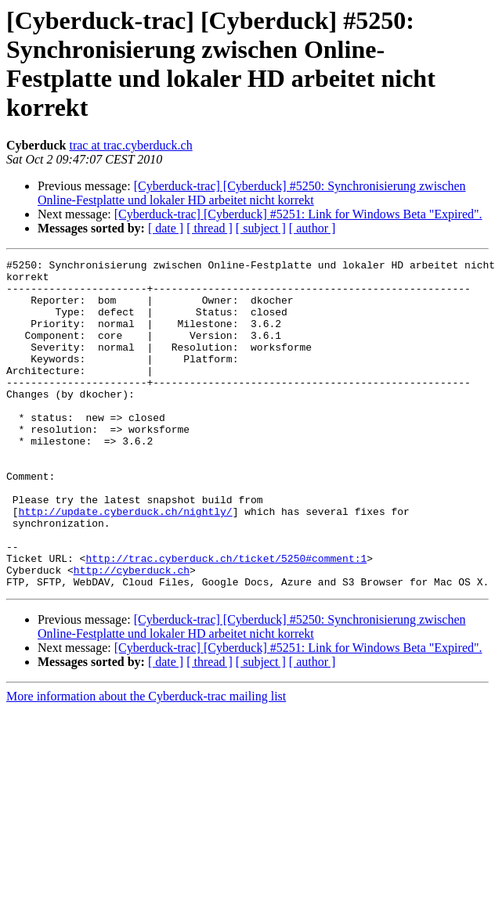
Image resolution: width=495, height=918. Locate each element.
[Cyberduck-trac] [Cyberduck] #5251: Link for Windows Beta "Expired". (298, 214)
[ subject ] (261, 228)
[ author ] (312, 228)
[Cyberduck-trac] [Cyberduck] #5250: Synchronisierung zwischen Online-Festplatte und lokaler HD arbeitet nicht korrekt (252, 193)
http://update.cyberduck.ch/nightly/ (126, 563)
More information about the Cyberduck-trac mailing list (146, 762)
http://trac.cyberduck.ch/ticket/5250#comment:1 (226, 619)
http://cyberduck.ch (132, 633)
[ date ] (165, 228)
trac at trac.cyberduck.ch (130, 145)
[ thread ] (209, 228)
